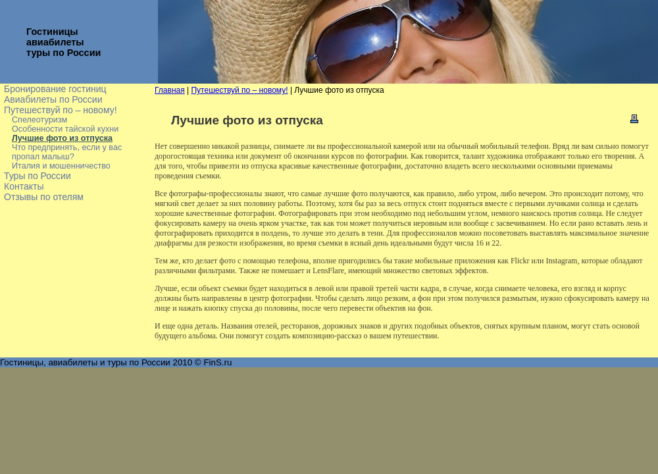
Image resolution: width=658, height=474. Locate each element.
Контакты (23, 186)
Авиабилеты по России (53, 99)
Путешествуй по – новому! (60, 110)
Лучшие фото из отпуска (62, 138)
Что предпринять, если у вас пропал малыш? (67, 152)
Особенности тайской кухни (65, 129)
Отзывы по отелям (44, 197)
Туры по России (37, 176)
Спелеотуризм (39, 119)
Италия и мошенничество (61, 166)
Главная (170, 90)
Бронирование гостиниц (55, 89)
